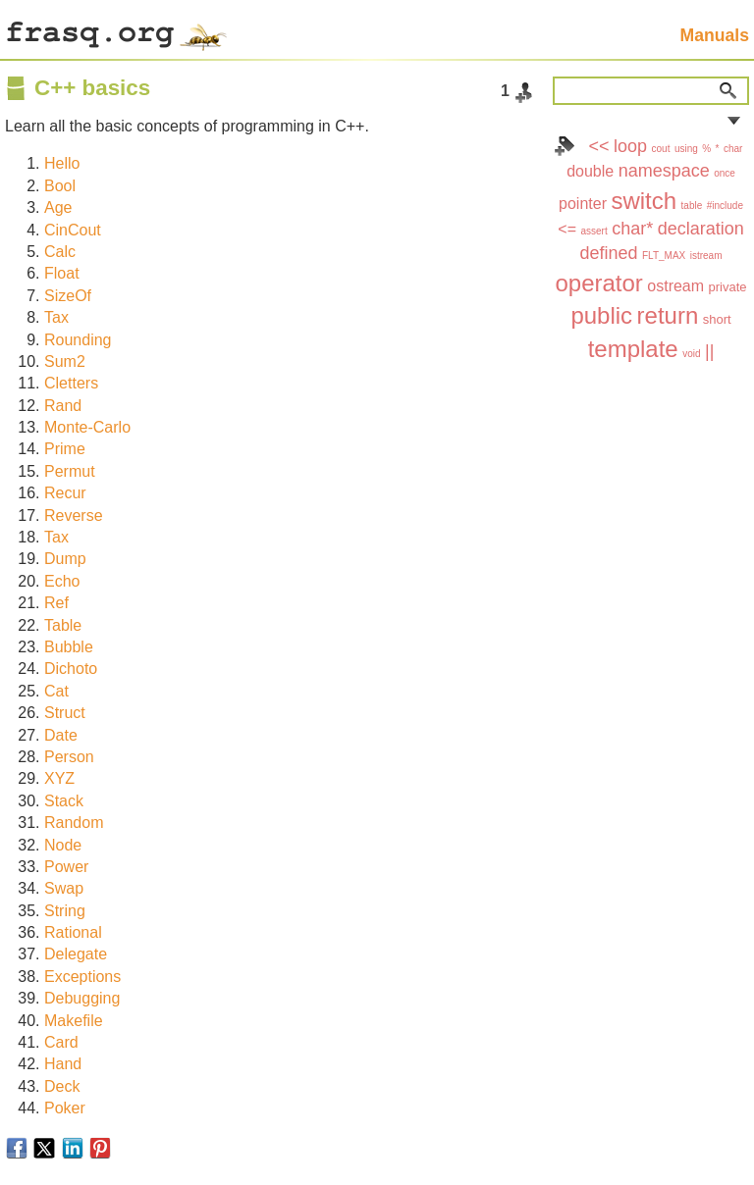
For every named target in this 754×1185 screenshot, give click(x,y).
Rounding (78, 340)
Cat (56, 691)
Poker (64, 1108)
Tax (56, 317)
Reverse (73, 515)
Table (62, 625)
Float (62, 273)
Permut (69, 471)
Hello (62, 163)
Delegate (75, 954)
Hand (62, 1064)
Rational (73, 932)
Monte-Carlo (87, 427)
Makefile (73, 1020)
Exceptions (82, 976)
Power (66, 866)
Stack (63, 801)
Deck (62, 1086)
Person (69, 756)
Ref (56, 602)
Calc (60, 251)
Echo (62, 581)
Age (58, 207)
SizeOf (67, 295)
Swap (63, 888)
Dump (65, 558)
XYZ (59, 778)
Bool (60, 186)
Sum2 (64, 361)
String (64, 910)
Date (61, 735)
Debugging (82, 998)
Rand (62, 405)
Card (61, 1042)
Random (73, 822)
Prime (64, 448)
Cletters (71, 383)
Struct (64, 712)
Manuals (714, 35)
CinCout (72, 230)
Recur (65, 493)
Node (62, 845)
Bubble (68, 647)
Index (564, 146)
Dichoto (70, 668)
